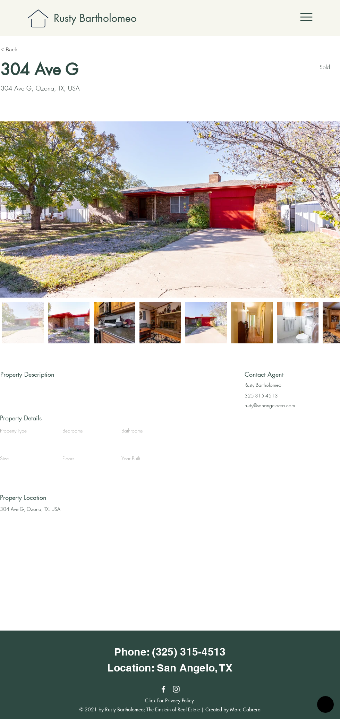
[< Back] (25, 49)
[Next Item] (328, 209)
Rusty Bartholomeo (95, 18)
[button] (306, 17)
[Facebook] (163, 689)
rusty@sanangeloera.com (270, 405)
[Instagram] (176, 689)
